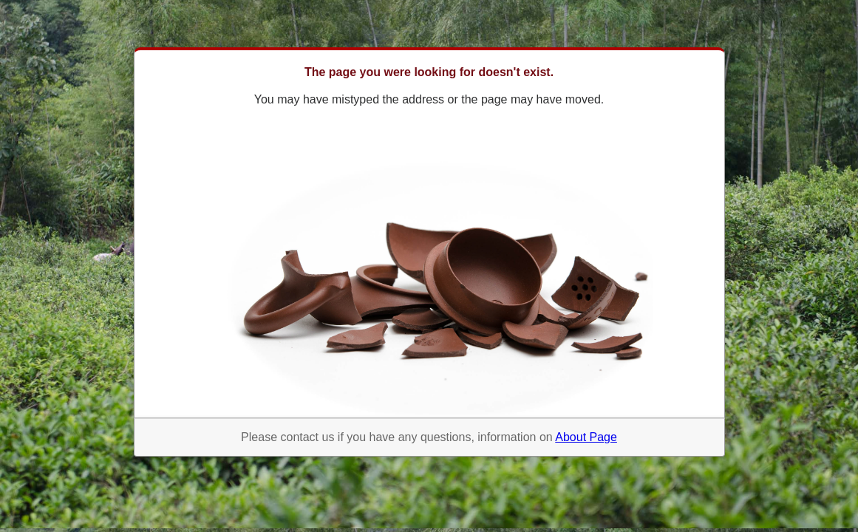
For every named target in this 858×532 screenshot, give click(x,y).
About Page (586, 437)
